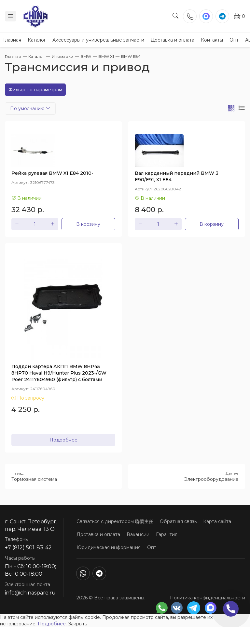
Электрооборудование (187, 476)
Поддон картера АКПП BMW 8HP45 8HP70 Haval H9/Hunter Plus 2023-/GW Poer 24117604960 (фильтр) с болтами (58, 373)
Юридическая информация (108, 547)
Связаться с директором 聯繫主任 (114, 521)
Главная (12, 40)
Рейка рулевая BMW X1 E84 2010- (52, 173)
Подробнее (63, 440)
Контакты (212, 40)
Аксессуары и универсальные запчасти (98, 40)
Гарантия (166, 534)
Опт (234, 40)
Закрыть (77, 624)
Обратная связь (178, 521)
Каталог (37, 40)
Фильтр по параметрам (35, 90)
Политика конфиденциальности (207, 598)
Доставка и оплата (172, 40)
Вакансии (138, 534)
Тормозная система (63, 476)
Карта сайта (217, 521)
